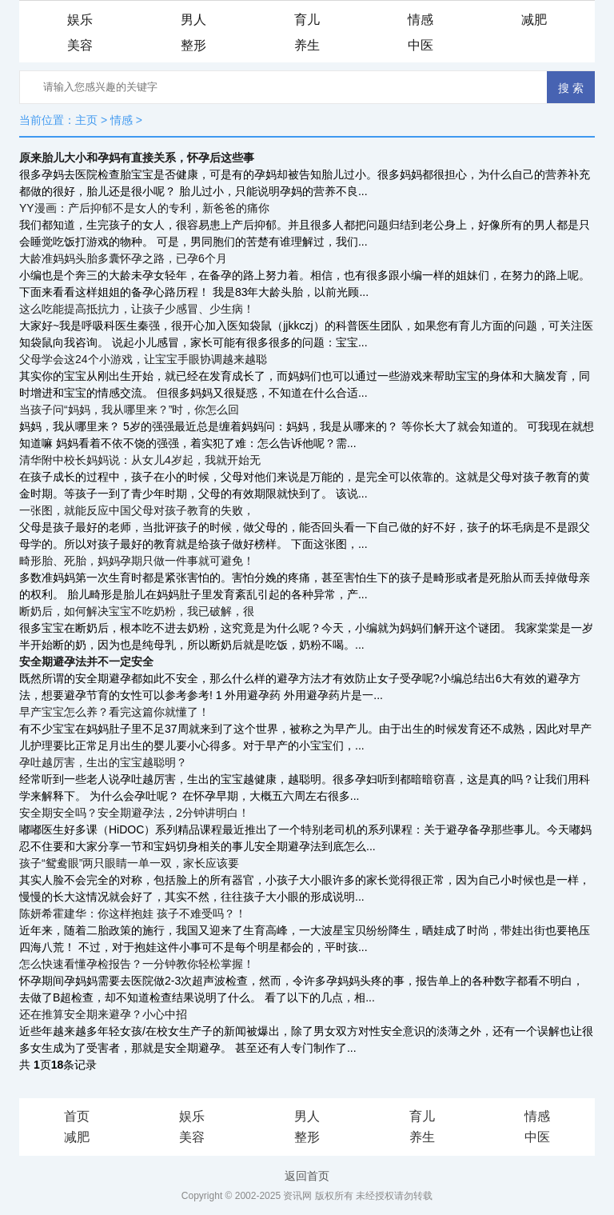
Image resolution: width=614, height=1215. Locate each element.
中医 (420, 45)
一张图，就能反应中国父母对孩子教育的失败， (136, 510)
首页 (77, 1116)
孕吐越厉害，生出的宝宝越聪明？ (103, 762)
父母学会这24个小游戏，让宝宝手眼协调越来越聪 (143, 359)
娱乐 (80, 19)
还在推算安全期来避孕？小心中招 (103, 1014)
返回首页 (307, 1175)
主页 (86, 120)
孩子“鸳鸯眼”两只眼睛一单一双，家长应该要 (129, 863)
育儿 (307, 19)
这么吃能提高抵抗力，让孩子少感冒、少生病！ (136, 308)
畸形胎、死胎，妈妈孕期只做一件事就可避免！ (136, 560)
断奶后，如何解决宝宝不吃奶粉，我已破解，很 (136, 611)
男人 (193, 19)
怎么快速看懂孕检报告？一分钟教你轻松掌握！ (136, 963)
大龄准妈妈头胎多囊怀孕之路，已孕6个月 (123, 258)
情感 (420, 19)
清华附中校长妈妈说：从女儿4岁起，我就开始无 (140, 460)
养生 (307, 45)
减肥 (534, 19)
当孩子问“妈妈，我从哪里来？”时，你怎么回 (129, 409)
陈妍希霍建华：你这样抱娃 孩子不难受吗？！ (132, 913)
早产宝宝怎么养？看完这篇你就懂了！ (114, 711)
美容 (80, 45)
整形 (193, 45)
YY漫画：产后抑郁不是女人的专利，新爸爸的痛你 (144, 208)
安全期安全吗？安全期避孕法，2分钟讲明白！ (134, 812)
